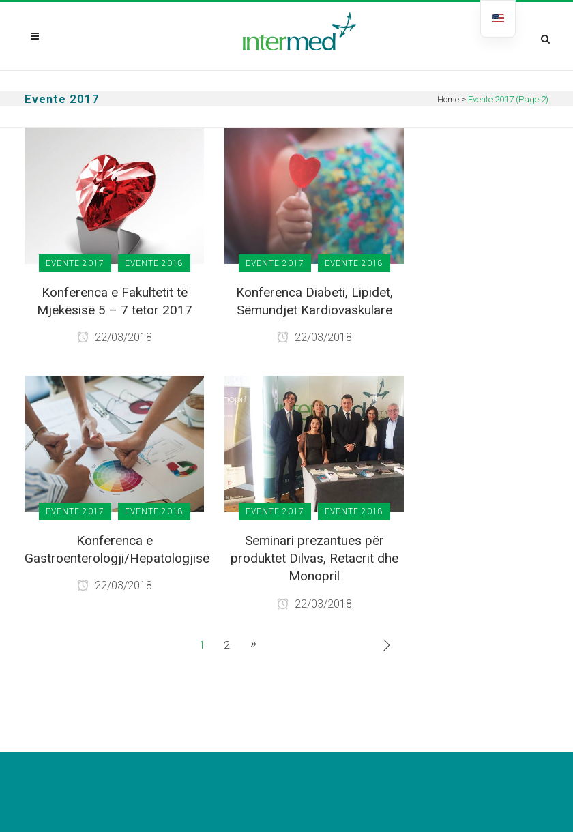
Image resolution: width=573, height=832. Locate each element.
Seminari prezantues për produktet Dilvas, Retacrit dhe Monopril (314, 558)
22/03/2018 (114, 337)
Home (448, 99)
